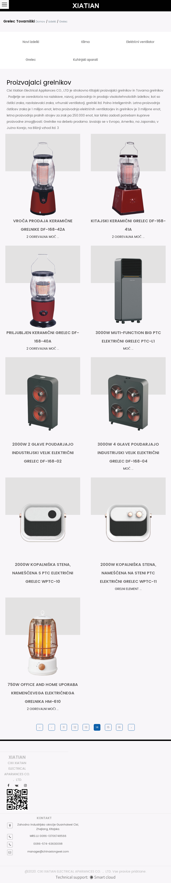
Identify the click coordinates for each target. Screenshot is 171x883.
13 (86, 727)
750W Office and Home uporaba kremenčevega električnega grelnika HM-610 (43, 693)
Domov (40, 22)
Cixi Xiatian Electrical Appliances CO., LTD (38, 90)
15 (108, 727)
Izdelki (52, 22)
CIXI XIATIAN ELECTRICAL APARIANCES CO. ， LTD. (74, 871)
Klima (85, 42)
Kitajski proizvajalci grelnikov (110, 90)
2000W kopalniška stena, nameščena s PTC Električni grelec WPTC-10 (42, 573)
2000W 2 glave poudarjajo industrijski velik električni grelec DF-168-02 (43, 452)
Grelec (31, 59)
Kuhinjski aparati (85, 59)
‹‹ (40, 727)
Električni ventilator (140, 42)
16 (119, 727)
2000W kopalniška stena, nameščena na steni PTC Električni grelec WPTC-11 (128, 573)
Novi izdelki (30, 42)
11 (64, 727)
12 (75, 727)
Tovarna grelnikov (149, 90)
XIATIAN (17, 757)
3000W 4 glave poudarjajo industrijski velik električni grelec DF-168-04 (128, 452)
